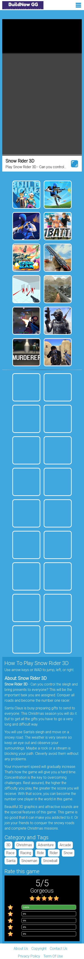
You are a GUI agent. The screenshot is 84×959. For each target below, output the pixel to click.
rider (54, 853)
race (10, 853)
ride (40, 853)
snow (68, 853)
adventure (46, 845)
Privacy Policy (29, 956)
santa (10, 861)
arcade (65, 845)
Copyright (38, 948)
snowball (50, 861)
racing (25, 853)
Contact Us (58, 948)
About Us (21, 948)
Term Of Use (53, 956)
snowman (29, 861)
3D (8, 845)
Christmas (24, 845)
